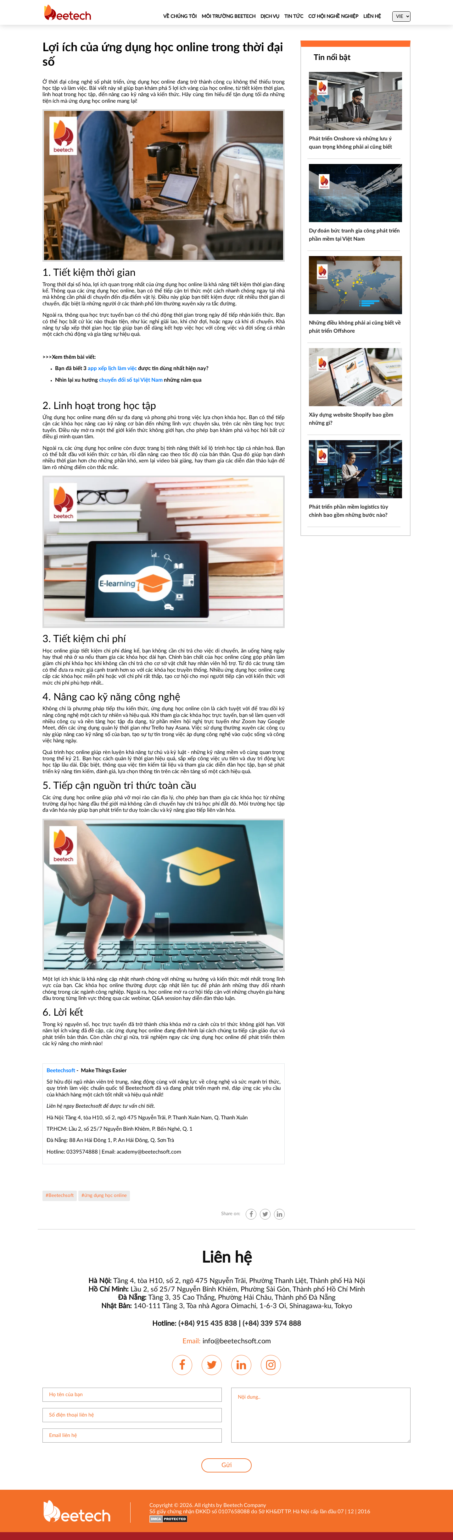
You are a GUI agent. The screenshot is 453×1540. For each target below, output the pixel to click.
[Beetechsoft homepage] (67, 12)
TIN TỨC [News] (293, 16)
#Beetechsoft (60, 1195)
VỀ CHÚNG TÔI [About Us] (180, 16)
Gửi (226, 1465)
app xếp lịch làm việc (112, 368)
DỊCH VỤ (269, 16)
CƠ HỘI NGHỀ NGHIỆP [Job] (333, 16)
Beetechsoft (61, 1070)
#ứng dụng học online (104, 1195)
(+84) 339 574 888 (272, 1323)
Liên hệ (372, 16)
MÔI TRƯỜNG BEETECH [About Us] (228, 16)
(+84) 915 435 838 (207, 1323)
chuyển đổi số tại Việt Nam (131, 380)
